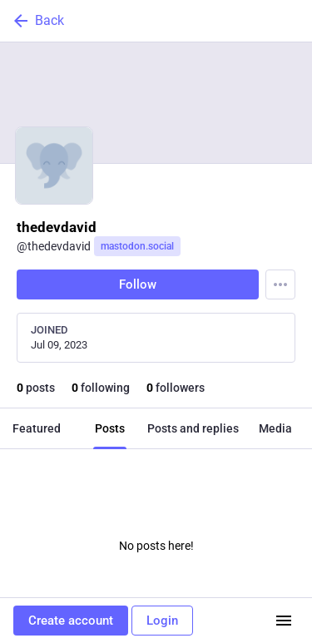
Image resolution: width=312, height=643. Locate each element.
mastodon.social (137, 246)
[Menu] (280, 284)
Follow (137, 284)
